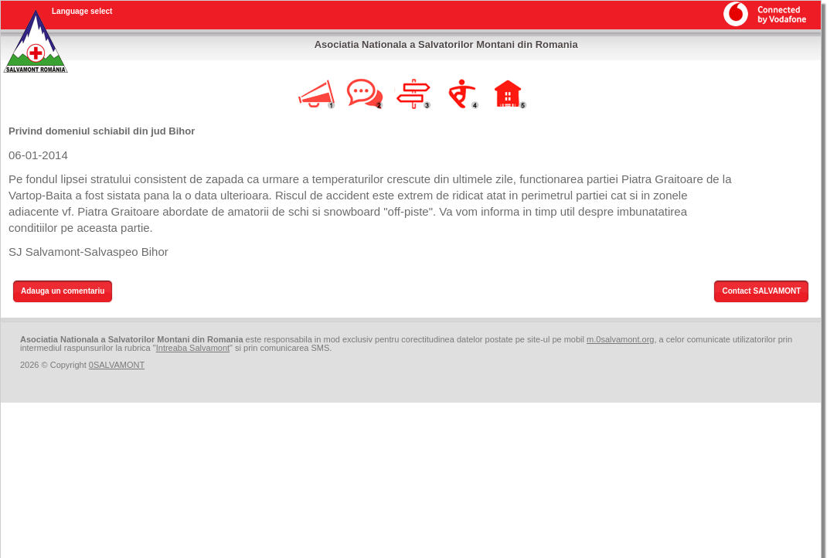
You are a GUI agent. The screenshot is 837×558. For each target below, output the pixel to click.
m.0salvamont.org (620, 339)
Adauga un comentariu (62, 291)
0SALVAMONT (117, 364)
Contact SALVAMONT (761, 291)
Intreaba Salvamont (193, 347)
